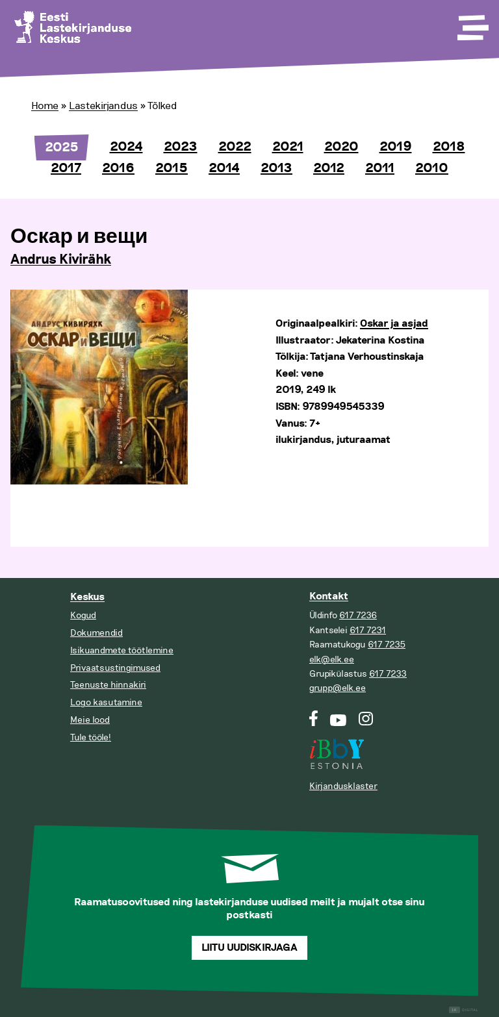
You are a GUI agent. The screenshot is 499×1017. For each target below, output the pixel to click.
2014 (224, 168)
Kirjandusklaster (343, 786)
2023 (181, 146)
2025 (62, 147)
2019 (395, 146)
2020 (341, 146)
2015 (171, 168)
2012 (328, 168)
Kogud (83, 615)
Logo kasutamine (106, 702)
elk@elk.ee (331, 659)
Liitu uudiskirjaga (249, 948)
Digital (463, 1010)
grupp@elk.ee (337, 688)
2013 (276, 168)
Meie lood (90, 719)
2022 (234, 146)
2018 (449, 146)
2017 (66, 168)
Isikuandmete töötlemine (121, 650)
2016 (118, 168)
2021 (287, 146)
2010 (431, 168)
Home (44, 105)
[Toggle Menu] (472, 23)
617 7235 (386, 644)
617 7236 (358, 615)
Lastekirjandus (103, 105)
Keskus (87, 597)
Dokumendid (96, 632)
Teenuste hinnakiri (108, 684)
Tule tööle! (90, 737)
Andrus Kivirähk (60, 259)
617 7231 (368, 630)
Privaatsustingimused (115, 667)
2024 (126, 146)
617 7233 (388, 673)
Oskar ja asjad (394, 324)
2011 (379, 168)
